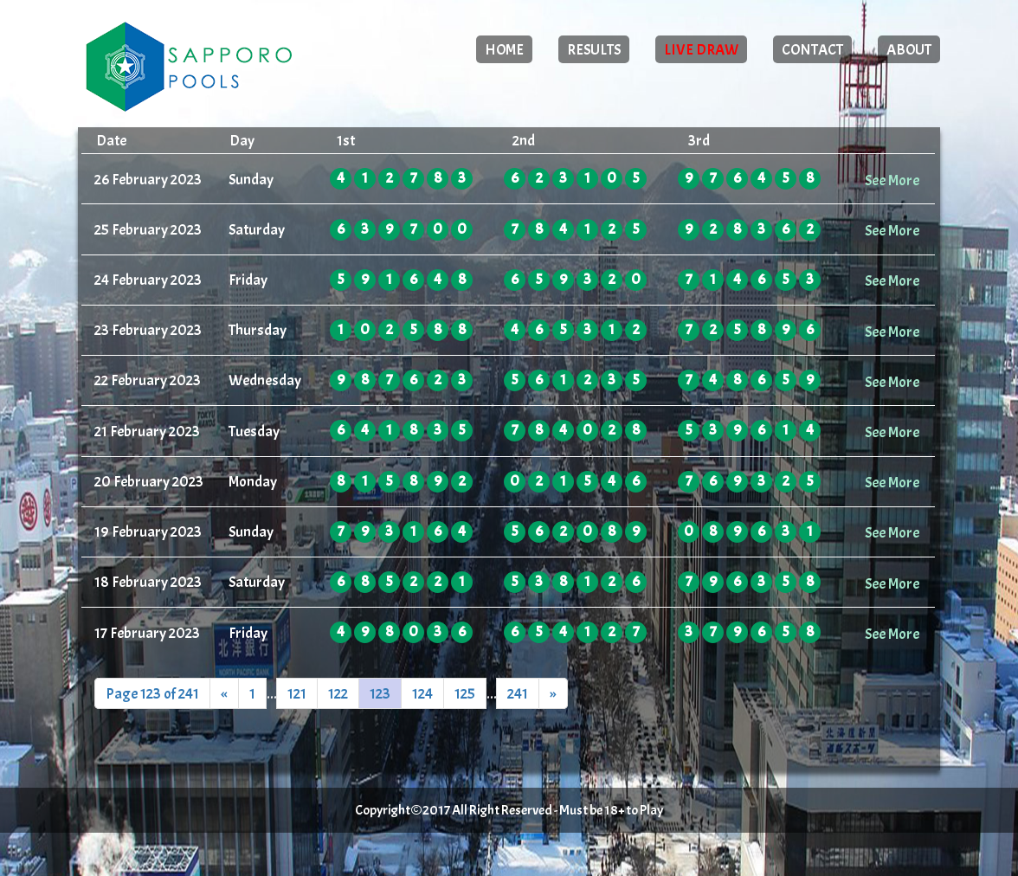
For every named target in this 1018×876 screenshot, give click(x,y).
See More (892, 180)
